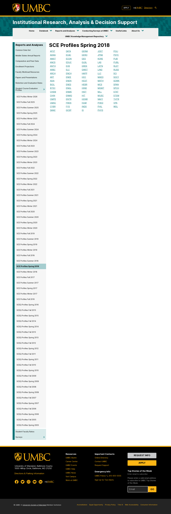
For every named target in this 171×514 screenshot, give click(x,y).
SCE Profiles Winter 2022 (27, 184)
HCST (84, 81)
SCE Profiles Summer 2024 (28, 129)
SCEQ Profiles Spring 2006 (28, 414)
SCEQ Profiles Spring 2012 (27, 348)
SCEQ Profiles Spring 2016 (28, 305)
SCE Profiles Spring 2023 (27, 157)
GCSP (68, 110)
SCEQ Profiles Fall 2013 (26, 332)
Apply (126, 8)
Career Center (72, 461)
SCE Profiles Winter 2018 (27, 272)
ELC (68, 69)
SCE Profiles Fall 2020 (26, 212)
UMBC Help (70, 469)
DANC (53, 110)
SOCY (116, 77)
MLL (100, 92)
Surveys (19, 437)
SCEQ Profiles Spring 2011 (27, 359)
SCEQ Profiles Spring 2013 (27, 337)
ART (52, 77)
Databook (43, 31)
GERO (84, 55)
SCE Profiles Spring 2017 (27, 288)
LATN (100, 66)
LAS (99, 62)
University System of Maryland (34, 505)
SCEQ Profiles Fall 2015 (26, 310)
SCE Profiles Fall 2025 (26, 102)
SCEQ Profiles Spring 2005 (28, 425)
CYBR (53, 106)
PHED (100, 103)
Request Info (142, 455)
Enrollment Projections (25, 66)
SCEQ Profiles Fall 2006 (26, 409)
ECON (69, 58)
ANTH (53, 66)
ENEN (68, 81)
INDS (84, 106)
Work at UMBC (72, 480)
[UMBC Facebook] (16, 482)
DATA (68, 51)
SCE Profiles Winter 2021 (27, 206)
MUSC (101, 95)
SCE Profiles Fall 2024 (26, 124)
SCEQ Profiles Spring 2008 (28, 392)
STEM (116, 95)
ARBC (52, 69)
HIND (84, 88)
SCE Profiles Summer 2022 (27, 173)
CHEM (53, 92)
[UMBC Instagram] (28, 482)
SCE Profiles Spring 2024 (27, 135)
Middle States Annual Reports (28, 55)
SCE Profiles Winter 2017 (27, 294)
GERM (85, 51)
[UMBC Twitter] (22, 482)
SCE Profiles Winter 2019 (27, 250)
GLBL (84, 62)
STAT (115, 92)
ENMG (69, 95)
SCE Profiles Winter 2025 (27, 118)
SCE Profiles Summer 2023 (27, 151)
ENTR (68, 99)
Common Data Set (23, 50)
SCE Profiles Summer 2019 (27, 239)
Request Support (102, 465)
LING (100, 69)
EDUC (69, 62)
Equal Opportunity (96, 505)
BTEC (52, 88)
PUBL (116, 62)
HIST (84, 92)
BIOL (52, 84)
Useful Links (121, 31)
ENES (68, 84)
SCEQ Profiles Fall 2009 (26, 376)
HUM (84, 103)
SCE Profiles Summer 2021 (27, 195)
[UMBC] (31, 8)
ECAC (68, 55)
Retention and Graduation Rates (29, 83)
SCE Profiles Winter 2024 (27, 140)
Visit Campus (71, 476)
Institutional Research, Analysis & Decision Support (75, 22)
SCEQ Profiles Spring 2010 (28, 370)
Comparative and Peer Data (27, 61)
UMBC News (71, 473)
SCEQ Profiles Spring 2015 (28, 316)
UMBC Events (71, 465)
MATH (100, 81)
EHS (68, 66)
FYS (68, 106)
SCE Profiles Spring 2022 (27, 179)
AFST (52, 51)
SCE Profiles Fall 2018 (26, 255)
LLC (99, 73)
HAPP (84, 73)
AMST (53, 58)
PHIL (100, 106)
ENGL (68, 88)
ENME (69, 92)
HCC (84, 77)
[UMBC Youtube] (34, 482)
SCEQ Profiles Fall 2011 (26, 354)
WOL (115, 106)
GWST (85, 69)
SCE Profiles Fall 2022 (26, 168)
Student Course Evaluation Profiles (27, 89)
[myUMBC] (138, 8)
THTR (116, 99)
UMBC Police (100, 476)
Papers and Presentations (26, 77)
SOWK (116, 81)
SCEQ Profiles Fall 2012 (26, 343)
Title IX (120, 505)
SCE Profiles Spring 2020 (27, 222)
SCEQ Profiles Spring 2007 (28, 403)
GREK (84, 66)
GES (84, 58)
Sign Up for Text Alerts (104, 480)
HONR (85, 99)
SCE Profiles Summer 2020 (28, 217)
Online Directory (101, 458)
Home (31, 31)
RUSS (116, 69)
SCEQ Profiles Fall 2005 (26, 420)
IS (83, 110)
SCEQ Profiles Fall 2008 (26, 387)
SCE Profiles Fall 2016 (26, 299)
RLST (116, 66)
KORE (100, 58)
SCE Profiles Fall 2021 (25, 190)
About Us (136, 31)
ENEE (68, 77)
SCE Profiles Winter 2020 (27, 228)
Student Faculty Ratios (25, 432)
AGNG (53, 55)
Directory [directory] (148, 7)
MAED (100, 77)
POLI (115, 51)
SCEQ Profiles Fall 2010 (26, 365)
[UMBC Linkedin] (40, 482)
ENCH (69, 73)
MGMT (101, 88)
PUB (115, 58)
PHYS (100, 110)
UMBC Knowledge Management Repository (84, 36)
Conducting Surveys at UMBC (95, 31)
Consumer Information (148, 505)
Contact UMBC (101, 461)
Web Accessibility (131, 505)
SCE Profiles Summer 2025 (28, 108)
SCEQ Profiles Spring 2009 (28, 381)
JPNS (100, 55)
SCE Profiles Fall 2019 (26, 233)
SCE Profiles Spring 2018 (28, 266)
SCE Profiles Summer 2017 (27, 283)
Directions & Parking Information (29, 473)
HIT (83, 95)
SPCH (116, 88)
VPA (115, 103)
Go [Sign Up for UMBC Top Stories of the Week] (152, 489)
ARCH (53, 73)
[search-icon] (155, 8)
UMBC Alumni (71, 458)
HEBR (84, 84)
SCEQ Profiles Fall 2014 (26, 321)
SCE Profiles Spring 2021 (27, 201)
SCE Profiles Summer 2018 (27, 261)
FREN (68, 103)
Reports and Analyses (65, 31)
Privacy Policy (110, 505)
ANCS (52, 62)
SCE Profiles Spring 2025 (27, 113)
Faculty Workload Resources (27, 72)
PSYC (116, 55)
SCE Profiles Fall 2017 (26, 277)
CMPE (53, 99)
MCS (100, 84)
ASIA (52, 81)
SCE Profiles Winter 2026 (27, 97)
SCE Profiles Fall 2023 (26, 146)
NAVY (100, 99)
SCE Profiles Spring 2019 (27, 244)
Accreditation (82, 505)
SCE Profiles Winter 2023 (27, 162)
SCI (115, 73)
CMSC (53, 103)
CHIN (52, 95)
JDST (100, 51)
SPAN (116, 84)
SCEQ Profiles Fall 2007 (26, 398)
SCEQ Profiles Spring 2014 (28, 326)
